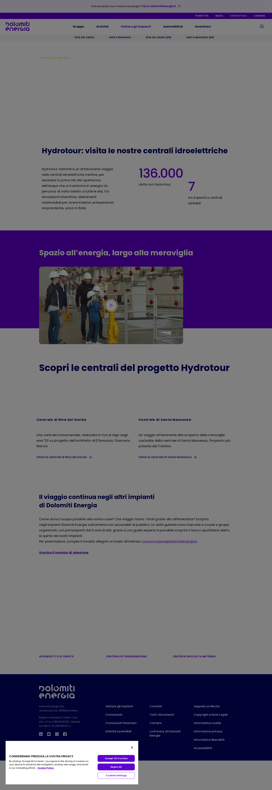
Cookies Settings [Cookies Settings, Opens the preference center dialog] (116, 775)
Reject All (116, 767)
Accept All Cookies (116, 758)
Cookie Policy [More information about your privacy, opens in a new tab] (45, 768)
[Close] (132, 747)
